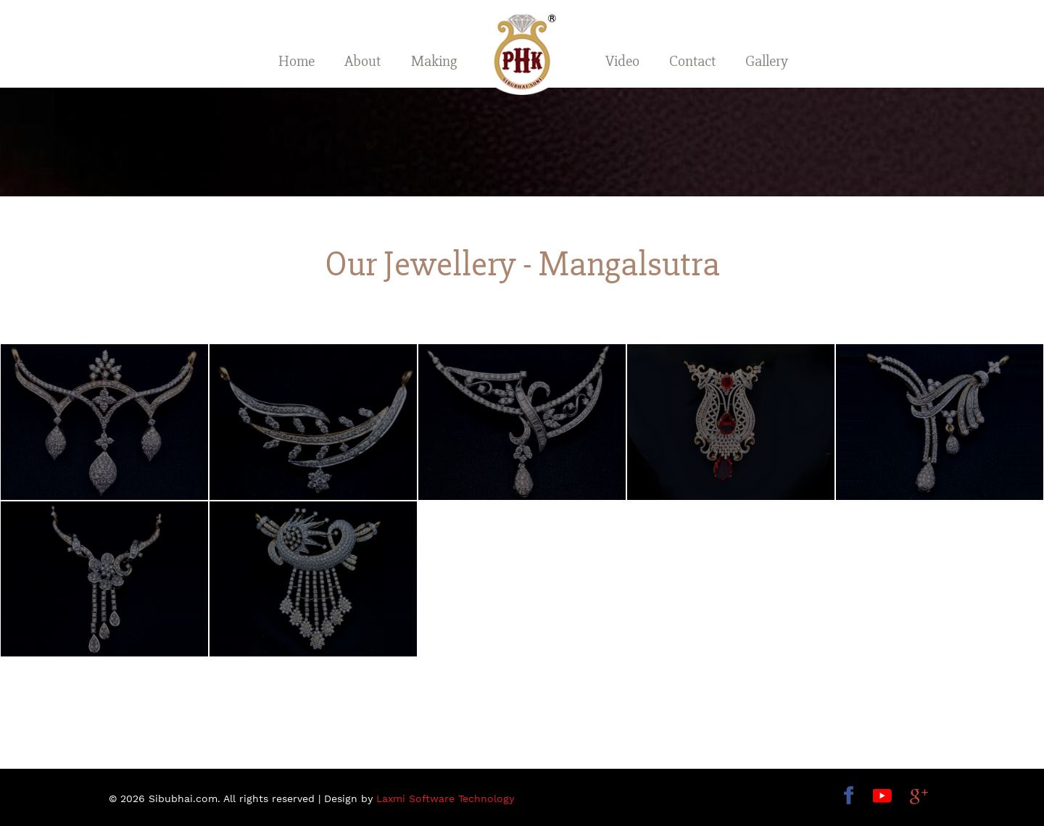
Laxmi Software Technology (445, 798)
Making (434, 61)
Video (622, 61)
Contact (692, 61)
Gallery (766, 61)
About (362, 61)
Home (296, 61)
